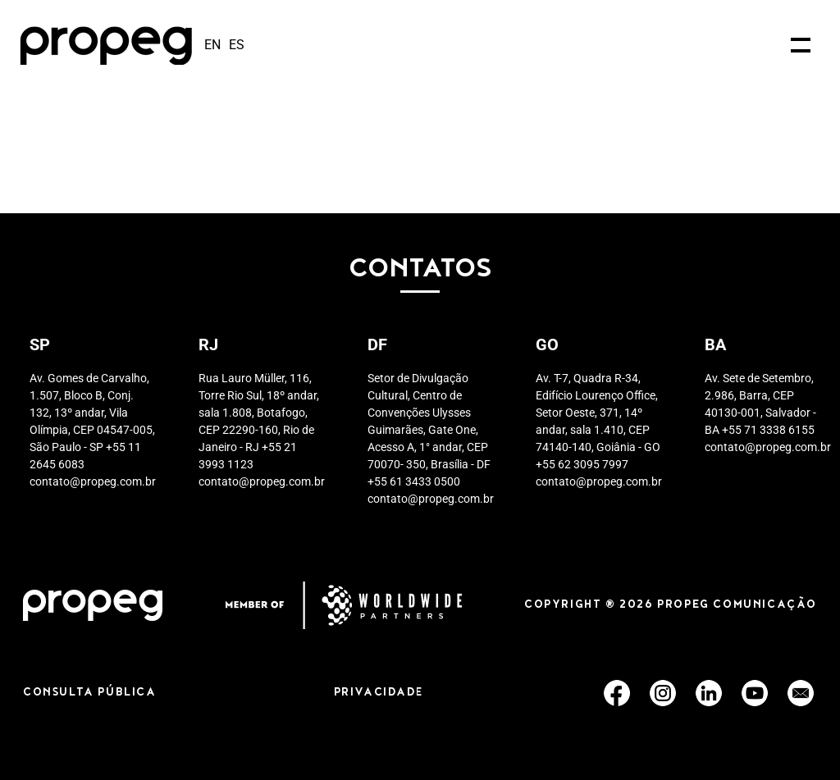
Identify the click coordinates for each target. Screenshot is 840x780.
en (212, 44)
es (236, 44)
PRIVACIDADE (379, 693)
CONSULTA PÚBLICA (90, 693)
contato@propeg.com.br (93, 481)
